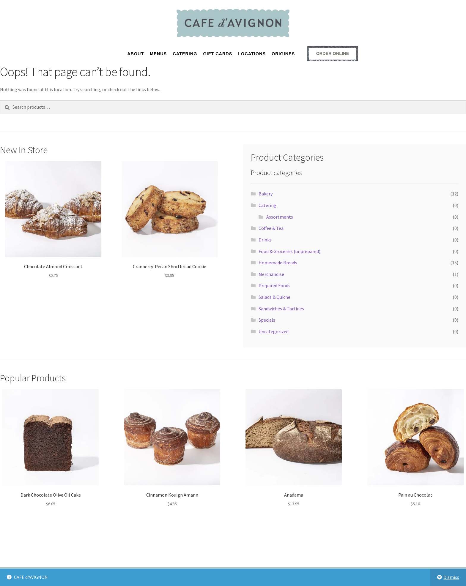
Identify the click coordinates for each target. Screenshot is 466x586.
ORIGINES (283, 53)
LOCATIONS (252, 53)
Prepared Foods (274, 285)
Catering (267, 205)
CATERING (185, 53)
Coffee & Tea (271, 228)
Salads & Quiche (274, 297)
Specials (267, 320)
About (135, 53)
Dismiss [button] (451, 577)
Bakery (266, 194)
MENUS (158, 53)
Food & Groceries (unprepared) (289, 251)
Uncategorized (274, 331)
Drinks (265, 240)
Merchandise (271, 274)
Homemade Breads (278, 263)
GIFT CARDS (217, 53)
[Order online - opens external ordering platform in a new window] (332, 53)
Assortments (279, 217)
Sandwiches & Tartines (281, 309)
